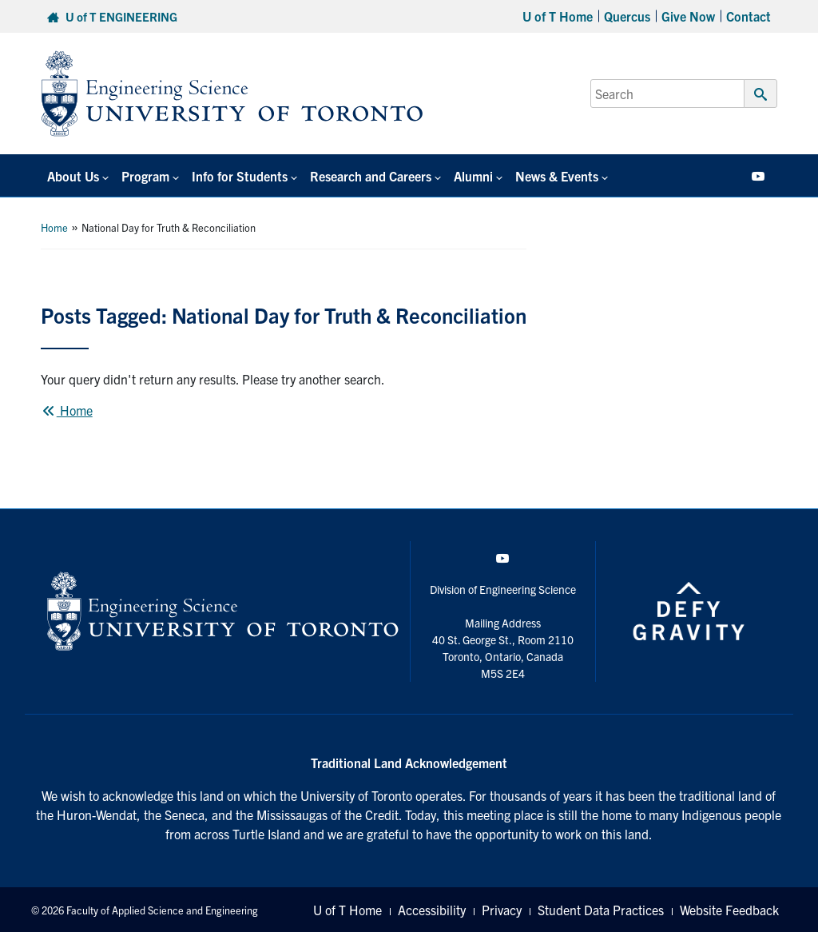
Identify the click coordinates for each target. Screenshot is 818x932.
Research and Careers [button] (370, 176)
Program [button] (145, 176)
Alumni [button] (473, 176)
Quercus (627, 16)
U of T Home (557, 16)
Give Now (688, 16)
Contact (748, 16)
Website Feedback (729, 910)
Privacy (502, 910)
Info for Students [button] (240, 176)
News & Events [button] (556, 176)
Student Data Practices (601, 910)
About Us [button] (73, 176)
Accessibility (432, 910)
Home (54, 227)
